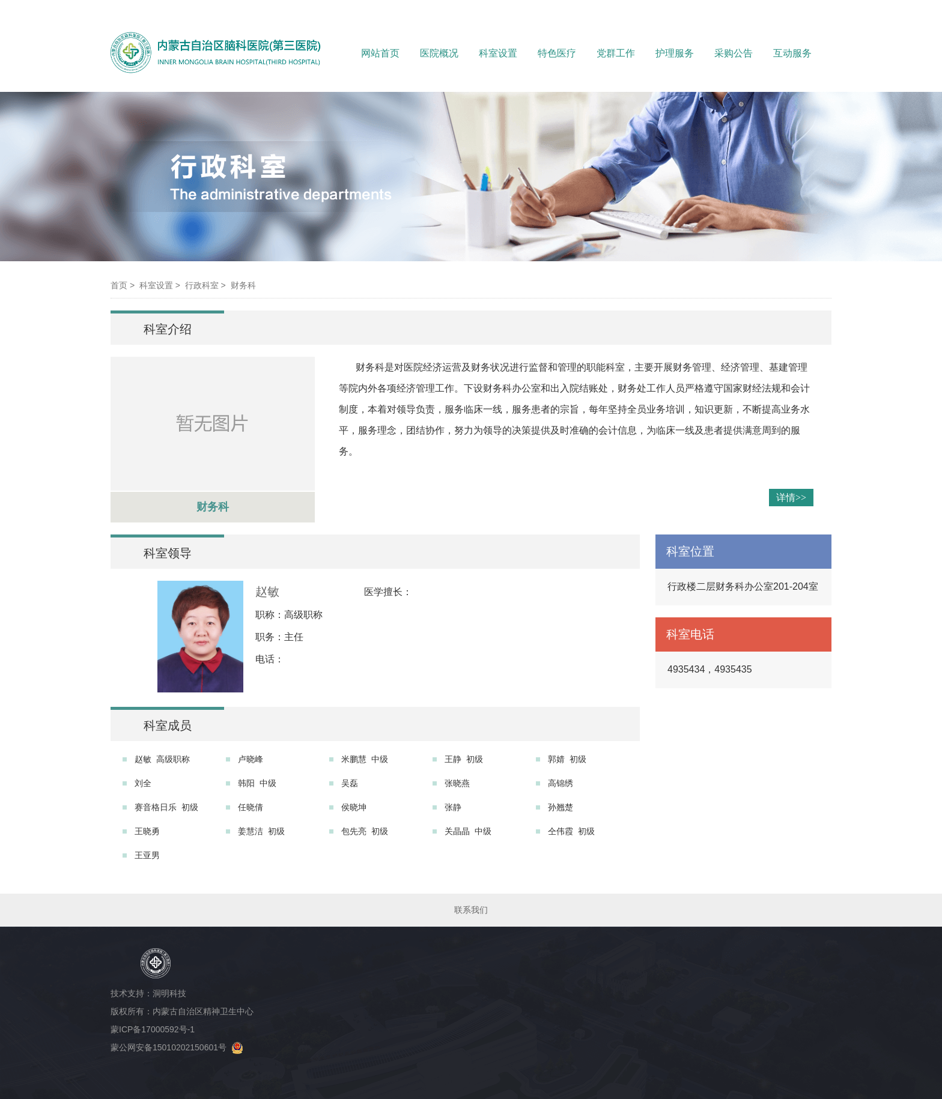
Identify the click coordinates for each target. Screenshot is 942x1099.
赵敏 (267, 591)
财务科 (243, 285)
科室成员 (168, 725)
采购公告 (733, 53)
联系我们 (471, 910)
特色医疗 (557, 53)
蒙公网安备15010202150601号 (177, 1047)
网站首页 (380, 53)
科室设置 (498, 53)
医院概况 (439, 53)
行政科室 (202, 285)
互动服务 (792, 53)
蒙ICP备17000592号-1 (155, 1029)
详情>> (791, 497)
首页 (119, 285)
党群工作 (616, 53)
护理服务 (674, 53)
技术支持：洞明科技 (148, 993)
